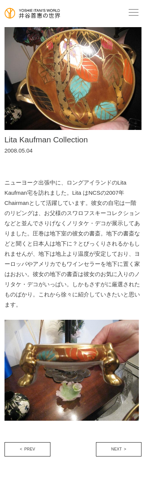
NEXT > (118, 449)
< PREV (27, 449)
